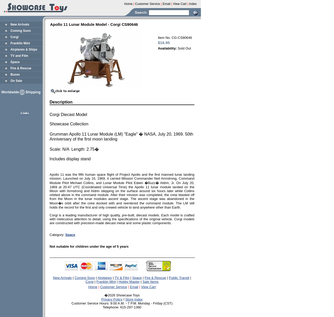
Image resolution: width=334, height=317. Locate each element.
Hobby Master (129, 282)
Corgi (14, 37)
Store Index (134, 299)
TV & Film (122, 278)
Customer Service (113, 287)
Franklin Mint (20, 43)
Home (92, 287)
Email (134, 287)
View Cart (148, 287)
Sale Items (150, 282)
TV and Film (19, 56)
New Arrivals (19, 24)
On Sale (16, 81)
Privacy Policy (111, 299)
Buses (15, 74)
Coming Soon (20, 31)
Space (15, 62)
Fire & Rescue (20, 68)
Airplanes (105, 278)
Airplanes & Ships (23, 49)
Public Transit (179, 278)
